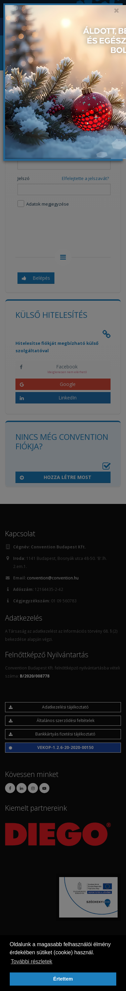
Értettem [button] (63, 979)
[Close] (116, 10)
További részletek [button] (31, 961)
